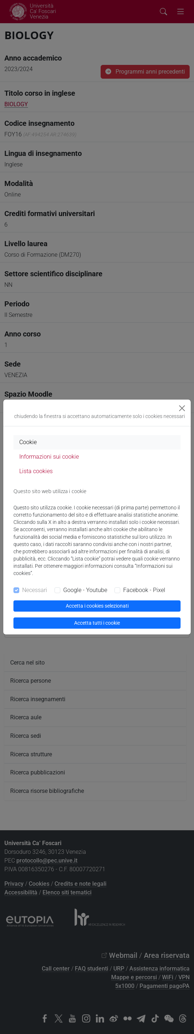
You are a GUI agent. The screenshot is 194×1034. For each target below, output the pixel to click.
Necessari (34, 590)
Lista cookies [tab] (36, 471)
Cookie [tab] (28, 442)
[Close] (182, 408)
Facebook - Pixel (144, 590)
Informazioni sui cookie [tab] (49, 456)
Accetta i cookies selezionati (97, 606)
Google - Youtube (85, 590)
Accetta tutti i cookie (97, 623)
